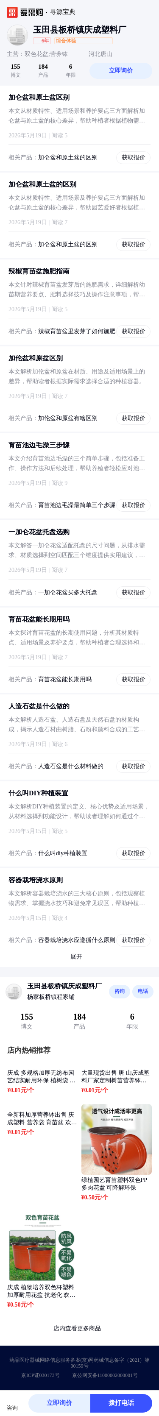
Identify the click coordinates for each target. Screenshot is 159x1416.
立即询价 (121, 70)
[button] (107, 41)
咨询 (119, 991)
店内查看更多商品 (79, 1328)
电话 (143, 991)
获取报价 (133, 157)
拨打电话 (121, 1402)
